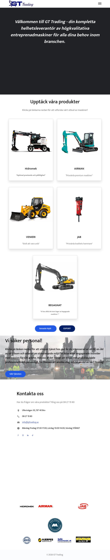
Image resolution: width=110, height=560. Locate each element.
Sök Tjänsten (15, 374)
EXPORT (67, 328)
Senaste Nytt (45, 328)
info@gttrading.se (30, 422)
